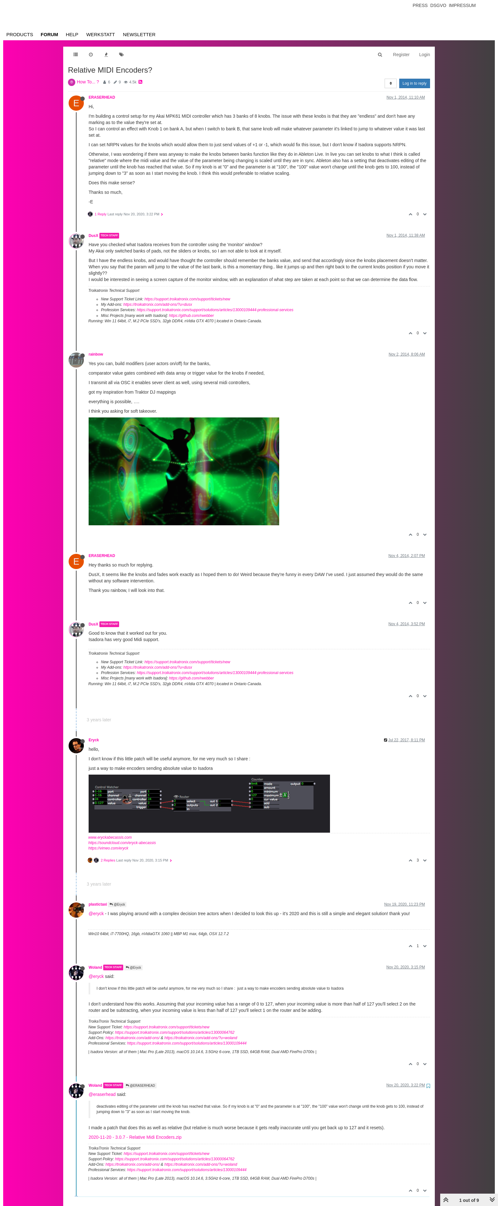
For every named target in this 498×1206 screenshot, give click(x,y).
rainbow (96, 354)
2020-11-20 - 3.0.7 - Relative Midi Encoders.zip (135, 1137)
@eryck (96, 913)
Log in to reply (415, 83)
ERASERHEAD (102, 97)
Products (19, 34)
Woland (95, 967)
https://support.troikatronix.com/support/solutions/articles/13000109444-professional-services (215, 310)
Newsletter (139, 34)
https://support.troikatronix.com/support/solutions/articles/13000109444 (186, 1043)
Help (72, 34)
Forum (49, 34)
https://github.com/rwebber (191, 315)
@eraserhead (102, 1094)
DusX (93, 235)
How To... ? (88, 81)
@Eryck (117, 904)
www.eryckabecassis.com (110, 837)
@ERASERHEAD (140, 1085)
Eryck (94, 740)
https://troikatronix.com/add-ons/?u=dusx (157, 304)
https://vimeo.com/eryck (108, 848)
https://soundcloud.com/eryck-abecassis (122, 843)
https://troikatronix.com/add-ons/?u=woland (200, 1038)
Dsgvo (438, 5)
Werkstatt (100, 34)
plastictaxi (98, 904)
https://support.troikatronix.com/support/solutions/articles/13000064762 (174, 1032)
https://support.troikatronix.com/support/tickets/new (187, 299)
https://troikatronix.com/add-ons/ (132, 1038)
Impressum (462, 5)
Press (420, 5)
